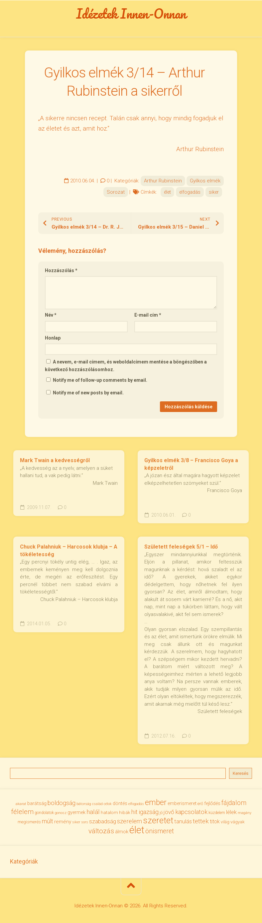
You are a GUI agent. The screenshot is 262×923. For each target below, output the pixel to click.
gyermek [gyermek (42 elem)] (76, 812)
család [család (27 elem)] (97, 804)
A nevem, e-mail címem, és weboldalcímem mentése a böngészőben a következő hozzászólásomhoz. (126, 365)
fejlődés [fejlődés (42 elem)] (212, 803)
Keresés (240, 773)
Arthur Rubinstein (163, 181)
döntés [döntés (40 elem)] (120, 803)
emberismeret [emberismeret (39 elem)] (182, 803)
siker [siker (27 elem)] (76, 822)
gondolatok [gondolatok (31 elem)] (44, 812)
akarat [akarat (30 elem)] (21, 803)
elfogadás (189, 192)
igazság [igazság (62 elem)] (149, 811)
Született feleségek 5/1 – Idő (181, 547)
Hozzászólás (61, 270)
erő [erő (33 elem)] (200, 803)
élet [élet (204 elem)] (136, 830)
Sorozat (116, 192)
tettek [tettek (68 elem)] (201, 821)
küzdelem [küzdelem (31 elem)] (216, 812)
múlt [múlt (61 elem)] (47, 821)
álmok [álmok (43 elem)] (121, 832)
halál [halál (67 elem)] (93, 812)
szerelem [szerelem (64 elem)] (129, 821)
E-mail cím (147, 315)
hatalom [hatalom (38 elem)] (109, 812)
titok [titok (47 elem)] (215, 821)
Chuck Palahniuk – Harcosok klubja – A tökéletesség (68, 551)
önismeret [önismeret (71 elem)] (159, 831)
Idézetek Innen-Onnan (131, 14)
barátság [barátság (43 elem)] (37, 803)
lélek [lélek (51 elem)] (231, 812)
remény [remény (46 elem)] (62, 822)
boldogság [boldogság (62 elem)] (61, 802)
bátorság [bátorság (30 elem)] (83, 803)
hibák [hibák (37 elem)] (124, 812)
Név (51, 315)
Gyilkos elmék (205, 181)
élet (167, 192)
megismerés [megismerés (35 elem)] (29, 821)
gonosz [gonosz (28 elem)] (60, 813)
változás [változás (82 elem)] (101, 831)
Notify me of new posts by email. (88, 392)
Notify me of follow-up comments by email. (100, 380)
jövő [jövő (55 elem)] (169, 812)
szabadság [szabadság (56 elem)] (102, 821)
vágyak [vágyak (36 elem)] (237, 821)
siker (214, 192)
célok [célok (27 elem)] (108, 804)
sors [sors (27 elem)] (84, 822)
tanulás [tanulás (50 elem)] (183, 821)
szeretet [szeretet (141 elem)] (158, 820)
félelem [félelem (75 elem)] (22, 812)
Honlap (53, 338)
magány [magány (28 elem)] (244, 813)
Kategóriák (24, 861)
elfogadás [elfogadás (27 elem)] (136, 804)
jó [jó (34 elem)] (161, 812)
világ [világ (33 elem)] (225, 821)
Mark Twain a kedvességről (55, 460)
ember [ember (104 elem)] (156, 802)
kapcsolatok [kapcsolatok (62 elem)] (191, 811)
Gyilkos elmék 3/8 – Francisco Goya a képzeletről (191, 464)
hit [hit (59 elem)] (134, 811)
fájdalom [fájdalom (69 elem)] (233, 803)
